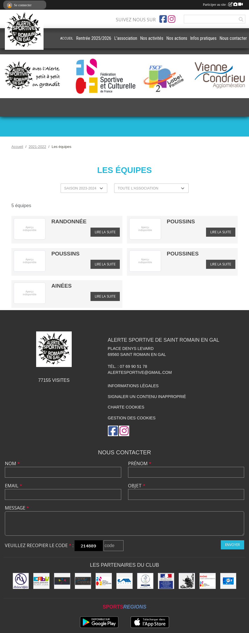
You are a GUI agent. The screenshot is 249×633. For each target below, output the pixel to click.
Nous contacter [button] (233, 38)
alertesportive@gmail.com (140, 372)
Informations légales (133, 385)
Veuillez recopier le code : (39, 545)
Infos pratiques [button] (203, 38)
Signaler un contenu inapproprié (147, 396)
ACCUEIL (66, 38)
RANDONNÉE (69, 221)
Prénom (139, 463)
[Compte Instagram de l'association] (171, 19)
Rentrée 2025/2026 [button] (93, 38)
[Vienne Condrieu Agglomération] (83, 581)
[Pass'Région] (228, 581)
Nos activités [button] (151, 38)
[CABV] (41, 581)
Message (17, 508)
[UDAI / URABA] (62, 581)
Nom (12, 463)
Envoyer (232, 544)
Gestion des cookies (132, 418)
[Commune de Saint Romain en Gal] (187, 581)
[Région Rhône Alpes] (21, 581)
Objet (136, 486)
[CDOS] (145, 581)
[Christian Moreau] (124, 581)
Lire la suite (105, 232)
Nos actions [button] (176, 38)
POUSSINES (183, 254)
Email (13, 486)
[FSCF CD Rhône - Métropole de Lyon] (207, 581)
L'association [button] (125, 38)
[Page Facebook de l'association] (163, 19)
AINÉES (61, 286)
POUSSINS (181, 221)
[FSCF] (104, 581)
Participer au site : (223, 5)
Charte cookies (126, 407)
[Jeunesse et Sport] (166, 581)
